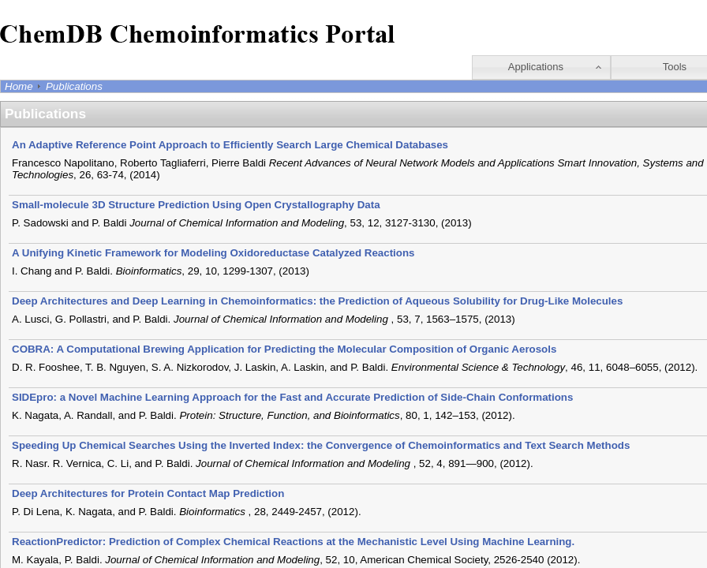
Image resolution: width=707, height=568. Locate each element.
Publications (74, 86)
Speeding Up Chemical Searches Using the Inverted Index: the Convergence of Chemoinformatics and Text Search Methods (321, 445)
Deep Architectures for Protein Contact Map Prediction (148, 493)
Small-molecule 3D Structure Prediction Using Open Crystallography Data (196, 205)
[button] (541, 67)
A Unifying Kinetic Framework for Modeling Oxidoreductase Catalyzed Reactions (213, 253)
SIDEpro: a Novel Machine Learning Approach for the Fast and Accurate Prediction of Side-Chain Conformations (292, 397)
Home (19, 86)
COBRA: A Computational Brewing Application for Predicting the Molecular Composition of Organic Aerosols (284, 349)
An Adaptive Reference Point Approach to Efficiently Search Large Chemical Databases (230, 145)
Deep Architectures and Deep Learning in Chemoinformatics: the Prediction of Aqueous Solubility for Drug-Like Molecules (317, 301)
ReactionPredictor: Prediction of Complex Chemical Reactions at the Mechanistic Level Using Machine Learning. (293, 541)
